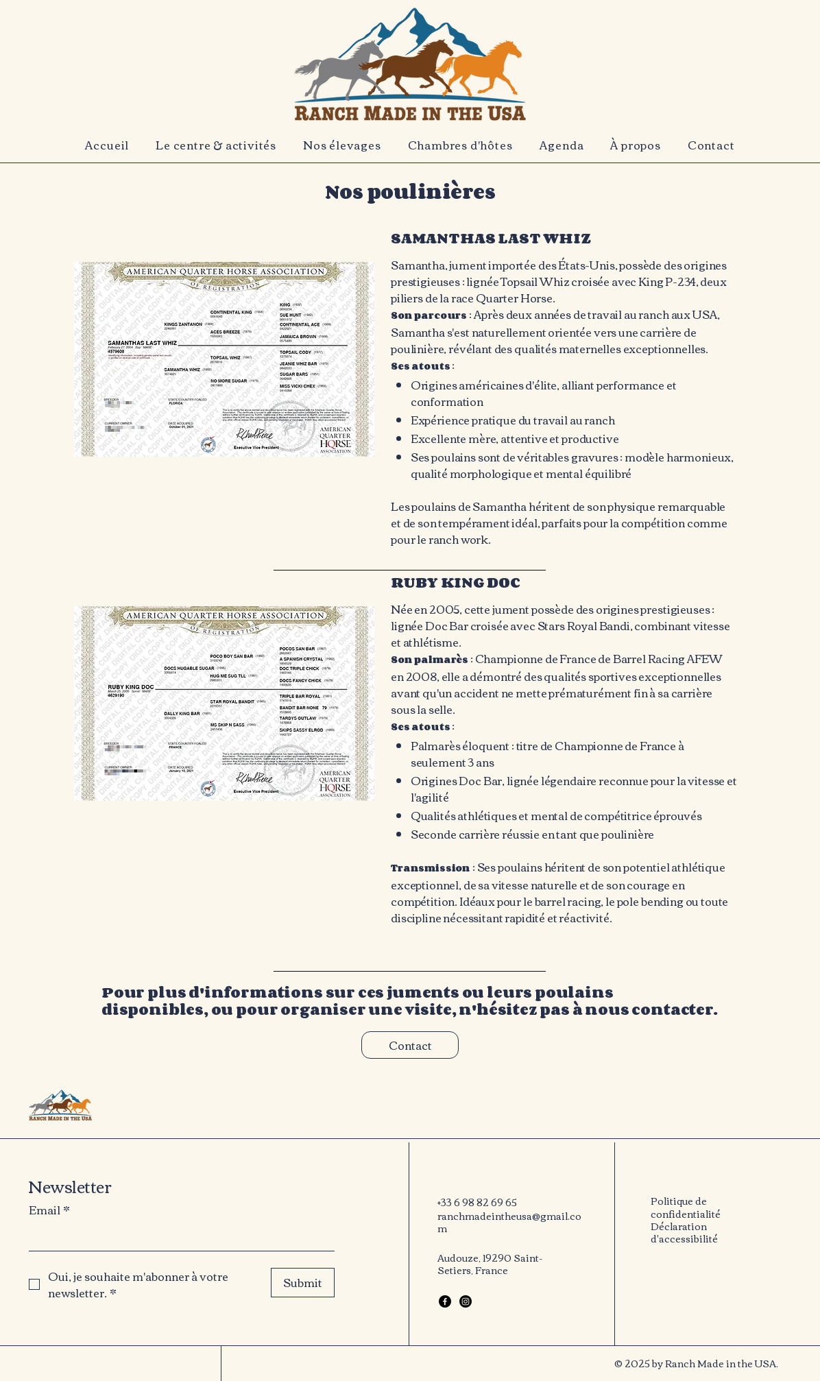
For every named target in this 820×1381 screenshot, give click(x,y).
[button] (216, 145)
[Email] (177, 1237)
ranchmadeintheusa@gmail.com (509, 1222)
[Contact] (410, 1045)
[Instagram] (465, 1301)
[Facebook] (445, 1301)
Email (49, 1209)
